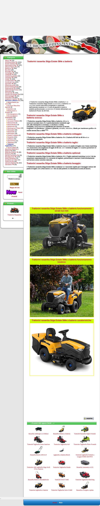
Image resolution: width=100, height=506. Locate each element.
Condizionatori (10, 80)
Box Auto (8, 70)
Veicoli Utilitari (11, 147)
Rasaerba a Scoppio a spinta (85, 490)
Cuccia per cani (10, 82)
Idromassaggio (10, 96)
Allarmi (8, 60)
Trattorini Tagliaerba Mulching (84, 480)
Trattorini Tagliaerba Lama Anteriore (38, 444)
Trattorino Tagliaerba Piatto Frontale (85, 444)
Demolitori (9, 83)
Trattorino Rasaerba (14, 216)
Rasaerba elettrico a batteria (61, 434)
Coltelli (8, 79)
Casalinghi (9, 74)
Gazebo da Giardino (12, 94)
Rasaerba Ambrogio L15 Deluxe (39, 434)
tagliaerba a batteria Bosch (62, 455)
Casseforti (9, 77)
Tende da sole (9, 161)
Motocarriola (11, 123)
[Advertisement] (21, 18)
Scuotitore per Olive (11, 160)
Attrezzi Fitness (11, 67)
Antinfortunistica (11, 62)
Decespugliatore (12, 114)
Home (55, 503)
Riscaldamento (10, 157)
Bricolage (9, 71)
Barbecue (9, 68)
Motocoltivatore (12, 124)
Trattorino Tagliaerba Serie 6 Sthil (61, 490)
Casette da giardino (11, 76)
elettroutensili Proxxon (12, 90)
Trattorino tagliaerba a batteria (38, 490)
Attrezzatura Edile (11, 65)
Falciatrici (10, 119)
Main (60, 503)
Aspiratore (10, 109)
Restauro (9, 153)
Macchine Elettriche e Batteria (11, 149)
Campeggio (9, 73)
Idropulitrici (9, 97)
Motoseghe (10, 130)
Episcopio (8, 91)
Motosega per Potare (14, 128)
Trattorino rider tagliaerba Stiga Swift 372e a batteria (38, 468)
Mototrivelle (11, 131)
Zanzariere (9, 164)
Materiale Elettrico (11, 152)
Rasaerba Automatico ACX (85, 467)
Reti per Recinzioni (12, 155)
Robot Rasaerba (10, 158)
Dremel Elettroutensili (11, 86)
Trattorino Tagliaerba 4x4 (61, 444)
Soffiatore (10, 139)
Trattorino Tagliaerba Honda (61, 467)
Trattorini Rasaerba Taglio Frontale (85, 434)
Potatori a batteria (12, 135)
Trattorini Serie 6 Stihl (62, 480)
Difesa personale (10, 85)
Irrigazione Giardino (12, 99)
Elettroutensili (10, 88)
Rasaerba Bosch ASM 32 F (38, 455)
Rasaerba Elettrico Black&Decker (38, 480)
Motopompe (11, 126)
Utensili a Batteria (11, 163)
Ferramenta (9, 93)
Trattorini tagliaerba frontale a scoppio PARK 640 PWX (85, 456)
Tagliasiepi (10, 142)
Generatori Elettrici (13, 121)
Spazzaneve (11, 140)
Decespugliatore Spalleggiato (11, 116)
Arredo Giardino (11, 63)
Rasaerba (10, 137)
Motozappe (10, 133)
